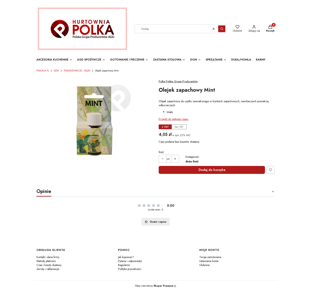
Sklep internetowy (154, 286)
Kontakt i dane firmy (47, 257)
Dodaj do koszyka (212, 170)
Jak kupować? (126, 257)
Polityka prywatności (129, 269)
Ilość (161, 152)
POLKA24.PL (42, 70)
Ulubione (204, 265)
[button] (221, 28)
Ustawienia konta (208, 261)
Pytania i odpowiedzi (130, 261)
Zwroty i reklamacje (47, 269)
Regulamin (124, 265)
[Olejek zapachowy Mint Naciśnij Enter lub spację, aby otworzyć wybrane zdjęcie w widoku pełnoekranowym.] (94, 121)
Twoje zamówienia (210, 257)
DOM (56, 70)
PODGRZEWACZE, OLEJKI (77, 70)
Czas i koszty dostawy (48, 265)
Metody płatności (46, 261)
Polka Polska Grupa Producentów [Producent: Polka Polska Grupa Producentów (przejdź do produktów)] (178, 81)
